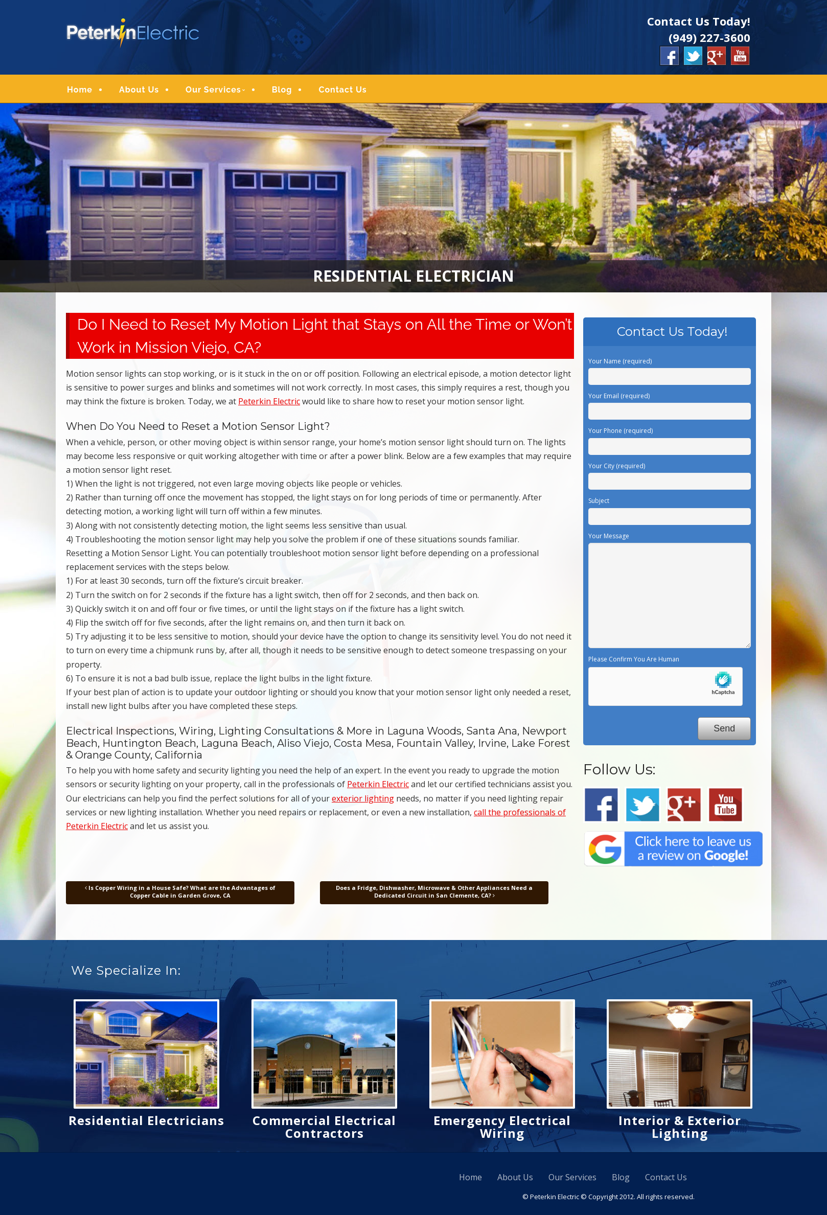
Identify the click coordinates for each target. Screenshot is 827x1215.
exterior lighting (363, 802)
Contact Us (342, 91)
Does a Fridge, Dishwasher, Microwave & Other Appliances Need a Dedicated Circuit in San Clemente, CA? (434, 894)
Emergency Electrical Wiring (502, 1130)
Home (80, 91)
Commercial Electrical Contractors (324, 1130)
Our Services (213, 91)
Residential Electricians (146, 1123)
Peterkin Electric (269, 404)
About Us (139, 91)
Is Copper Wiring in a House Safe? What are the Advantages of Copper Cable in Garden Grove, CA (180, 894)
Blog (282, 91)
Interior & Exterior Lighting (679, 1130)
